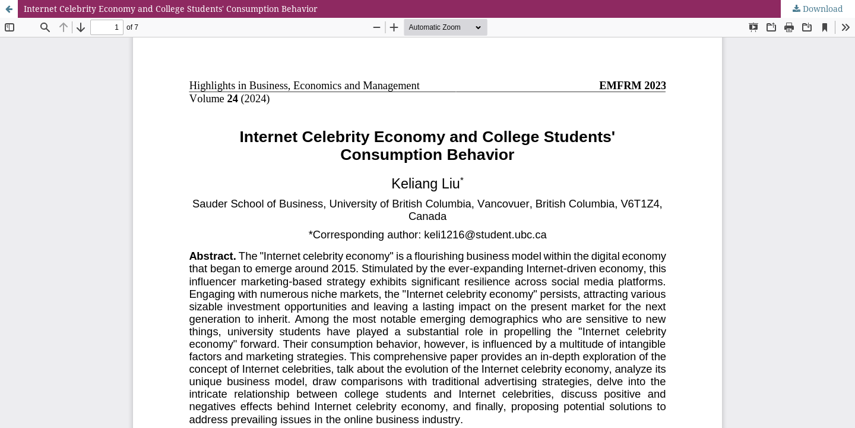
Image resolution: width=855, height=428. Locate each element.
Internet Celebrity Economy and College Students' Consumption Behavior (171, 8)
